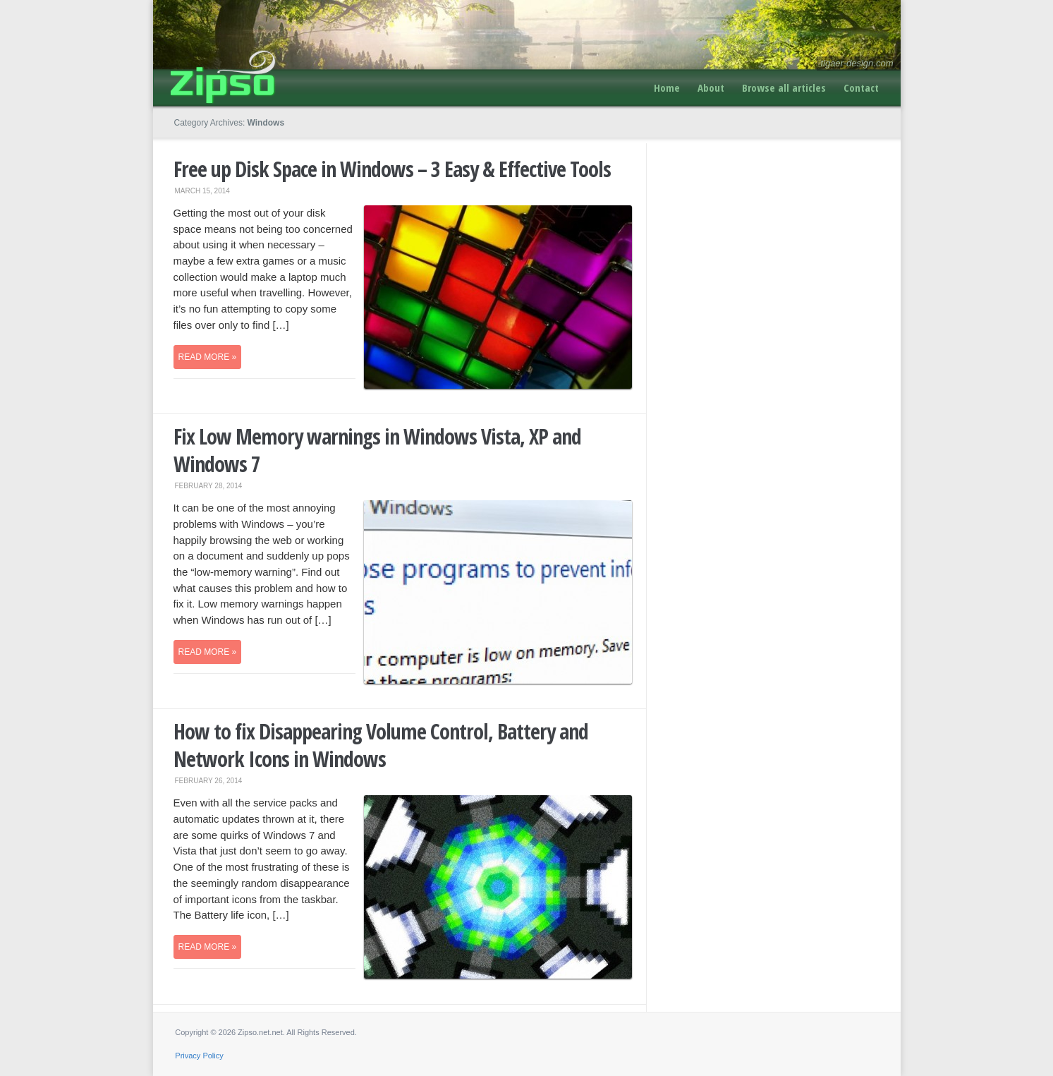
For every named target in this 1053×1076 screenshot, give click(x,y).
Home (667, 87)
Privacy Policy (199, 1055)
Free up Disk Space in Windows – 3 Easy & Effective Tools (392, 169)
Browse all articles (784, 87)
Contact (861, 87)
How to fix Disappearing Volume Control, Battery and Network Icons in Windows (381, 745)
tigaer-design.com (856, 63)
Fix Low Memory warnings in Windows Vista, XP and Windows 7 (377, 450)
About (711, 87)
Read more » (207, 357)
